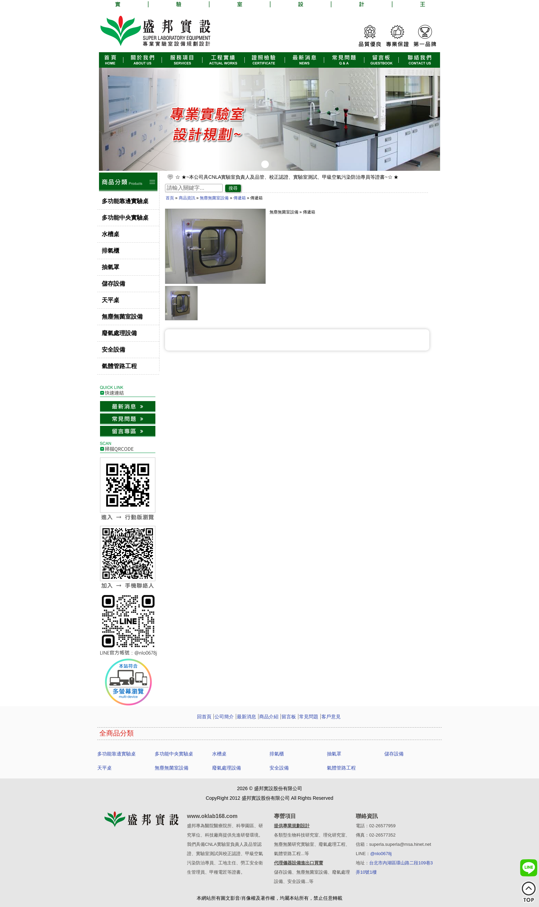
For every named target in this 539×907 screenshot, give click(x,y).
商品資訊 (187, 198)
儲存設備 (113, 283)
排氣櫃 (110, 250)
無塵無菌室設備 (122, 316)
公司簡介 (224, 716)
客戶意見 (331, 716)
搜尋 (233, 188)
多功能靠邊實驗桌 (125, 201)
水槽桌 (110, 234)
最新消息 (246, 716)
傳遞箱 (239, 198)
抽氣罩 (110, 267)
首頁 (170, 198)
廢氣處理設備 (119, 333)
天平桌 (110, 300)
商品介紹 (268, 716)
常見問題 (308, 716)
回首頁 (204, 716)
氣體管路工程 (119, 366)
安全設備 (113, 349)
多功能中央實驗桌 (125, 217)
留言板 (289, 716)
